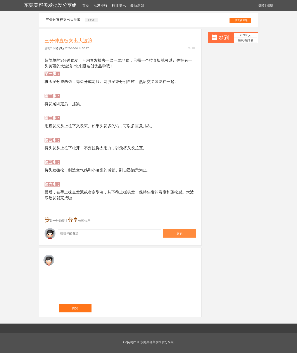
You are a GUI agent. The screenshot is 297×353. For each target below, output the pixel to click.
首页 (85, 5)
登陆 (261, 5)
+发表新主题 (240, 20)
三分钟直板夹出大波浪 (63, 20)
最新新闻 (137, 5)
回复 (75, 308)
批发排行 (100, 5)
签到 (224, 38)
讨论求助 (58, 48)
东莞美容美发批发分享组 (50, 5)
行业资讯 (119, 5)
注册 (270, 5)
